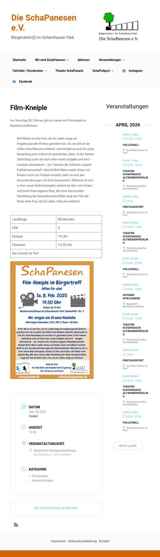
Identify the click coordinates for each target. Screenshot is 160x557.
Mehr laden (128, 445)
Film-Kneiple (38, 476)
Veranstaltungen (41, 480)
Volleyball (131, 144)
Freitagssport (133, 206)
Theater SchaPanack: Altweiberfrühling (135, 176)
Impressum (58, 541)
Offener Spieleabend (131, 296)
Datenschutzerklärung (82, 541)
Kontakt (104, 541)
